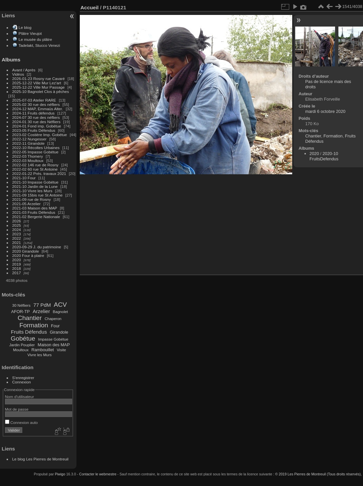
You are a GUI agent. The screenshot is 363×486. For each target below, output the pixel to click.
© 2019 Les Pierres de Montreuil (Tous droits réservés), (318, 474)
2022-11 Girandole (28, 143)
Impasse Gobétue (53, 339)
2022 (16, 238)
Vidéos (18, 74)
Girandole (59, 332)
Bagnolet (60, 312)
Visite (61, 350)
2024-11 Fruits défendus (33, 113)
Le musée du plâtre (35, 39)
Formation (33, 325)
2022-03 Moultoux (28, 160)
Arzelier (41, 311)
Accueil (89, 7)
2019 (16, 264)
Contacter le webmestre (97, 474)
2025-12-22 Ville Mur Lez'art (36, 83)
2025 (16, 225)
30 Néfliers (21, 305)
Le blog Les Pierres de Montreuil (40, 459)
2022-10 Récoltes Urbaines (36, 147)
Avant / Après (24, 70)
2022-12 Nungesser (29, 139)
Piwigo (60, 474)
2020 (16, 260)
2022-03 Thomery (27, 156)
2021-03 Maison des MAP (34, 208)
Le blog (25, 27)
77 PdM (42, 305)
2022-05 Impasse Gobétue (35, 152)
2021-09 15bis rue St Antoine (37, 195)
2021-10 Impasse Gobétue (35, 182)
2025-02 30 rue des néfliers (36, 104)
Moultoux (21, 350)
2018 (16, 268)
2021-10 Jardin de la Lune (35, 186)
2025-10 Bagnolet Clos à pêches (40, 91)
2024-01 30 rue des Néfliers (36, 122)
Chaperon (53, 319)
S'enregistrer (23, 377)
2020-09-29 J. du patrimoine (36, 247)
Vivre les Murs (40, 355)
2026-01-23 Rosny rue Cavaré (38, 78)
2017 (16, 273)
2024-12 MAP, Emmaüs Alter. (37, 109)
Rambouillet (43, 349)
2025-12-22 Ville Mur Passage (38, 87)
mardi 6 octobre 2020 (325, 111)
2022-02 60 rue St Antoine (35, 169)
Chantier (30, 317)
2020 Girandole (25, 251)
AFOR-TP (20, 311)
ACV (60, 304)
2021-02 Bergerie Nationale (36, 216)
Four (55, 325)
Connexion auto (21, 422)
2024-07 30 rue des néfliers (36, 117)
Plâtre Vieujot (30, 33)
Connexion (21, 382)
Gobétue (23, 338)
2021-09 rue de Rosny (31, 199)
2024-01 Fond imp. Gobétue (36, 126)
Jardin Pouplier (22, 345)
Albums (11, 59)
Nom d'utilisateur (19, 396)
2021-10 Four (24, 178)
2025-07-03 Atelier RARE (34, 100)
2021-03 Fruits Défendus (34, 212)
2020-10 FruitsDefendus (323, 156)
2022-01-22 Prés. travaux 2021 (39, 173)
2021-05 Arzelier (26, 204)
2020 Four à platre (28, 255)
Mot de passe (17, 409)
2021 (16, 242)
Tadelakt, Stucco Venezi (39, 45)
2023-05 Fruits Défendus (34, 130)
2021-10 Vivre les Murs (32, 191)
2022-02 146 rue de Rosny (35, 165)
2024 (16, 229)
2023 (16, 234)
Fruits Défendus (29, 332)
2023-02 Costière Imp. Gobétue (39, 134)
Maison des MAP (54, 344)
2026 (16, 221)
